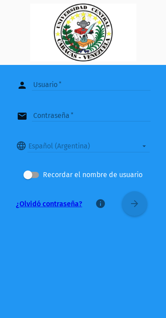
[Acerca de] (100, 203)
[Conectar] (134, 203)
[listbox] (88, 145)
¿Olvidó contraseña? (49, 204)
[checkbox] (83, 175)
